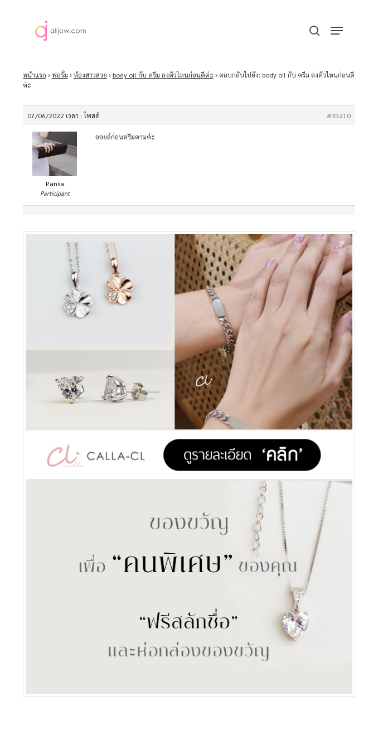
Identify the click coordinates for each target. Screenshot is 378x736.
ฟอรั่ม (60, 74)
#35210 (339, 115)
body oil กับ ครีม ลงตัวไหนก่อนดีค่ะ (163, 74)
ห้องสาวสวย (90, 74)
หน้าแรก (34, 74)
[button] (337, 30)
